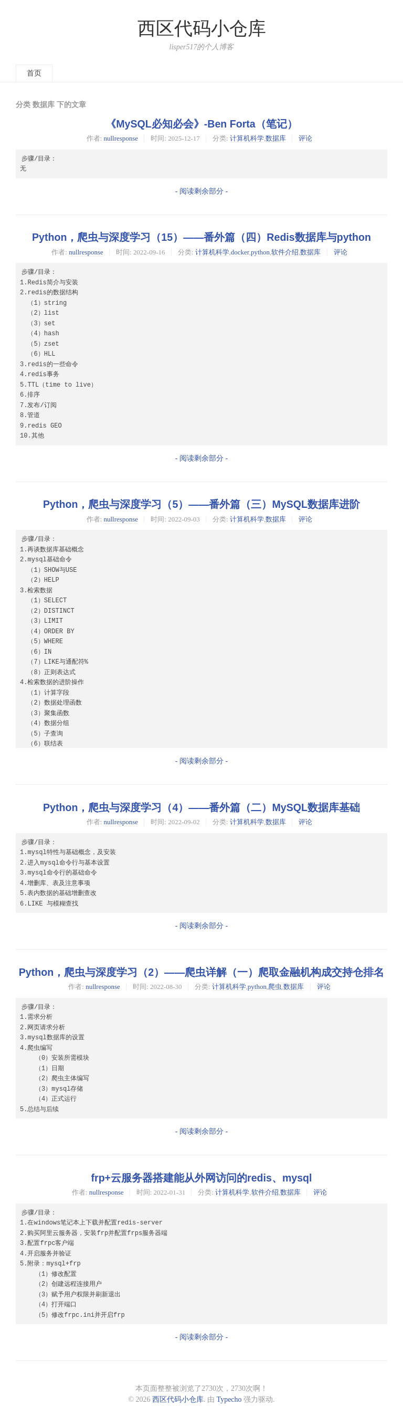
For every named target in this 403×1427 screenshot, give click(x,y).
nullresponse (120, 138)
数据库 (276, 138)
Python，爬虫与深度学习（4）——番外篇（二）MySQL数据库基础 (201, 807)
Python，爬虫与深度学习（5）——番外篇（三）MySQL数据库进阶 (201, 504)
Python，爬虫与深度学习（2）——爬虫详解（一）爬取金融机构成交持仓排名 (201, 972)
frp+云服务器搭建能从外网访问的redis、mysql (201, 1178)
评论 (305, 138)
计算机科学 (247, 138)
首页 (34, 73)
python (260, 252)
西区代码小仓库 (201, 28)
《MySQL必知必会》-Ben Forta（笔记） (201, 124)
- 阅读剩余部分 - (201, 191)
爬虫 (275, 987)
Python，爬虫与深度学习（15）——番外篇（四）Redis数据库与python (201, 237)
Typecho (229, 1399)
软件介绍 (285, 252)
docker (240, 252)
